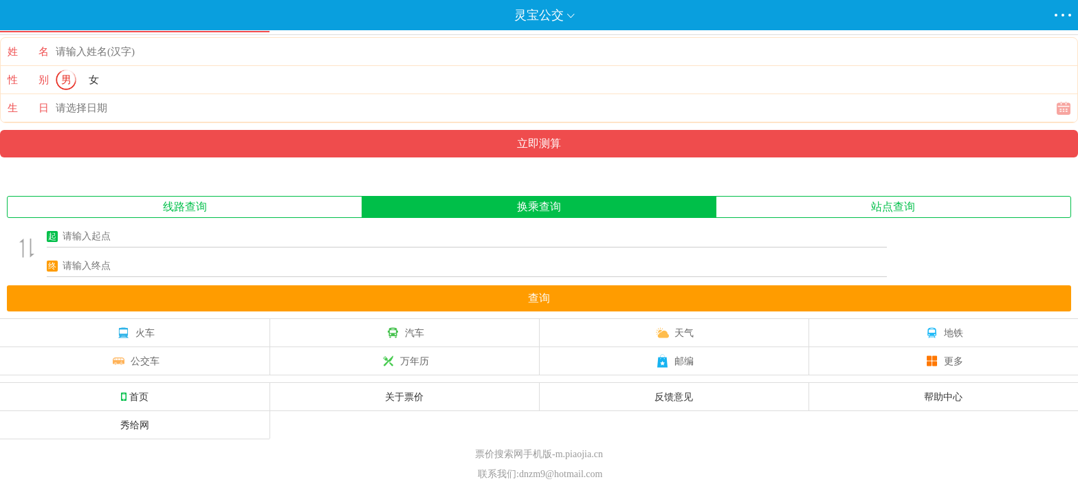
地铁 (943, 333)
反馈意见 (673, 396)
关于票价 (404, 396)
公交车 (135, 361)
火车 (135, 333)
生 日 (28, 107)
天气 (674, 333)
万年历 (404, 361)
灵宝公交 (539, 15)
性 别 (28, 79)
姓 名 (28, 51)
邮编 (674, 361)
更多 (943, 361)
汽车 (404, 333)
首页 (134, 396)
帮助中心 (943, 396)
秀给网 (134, 424)
